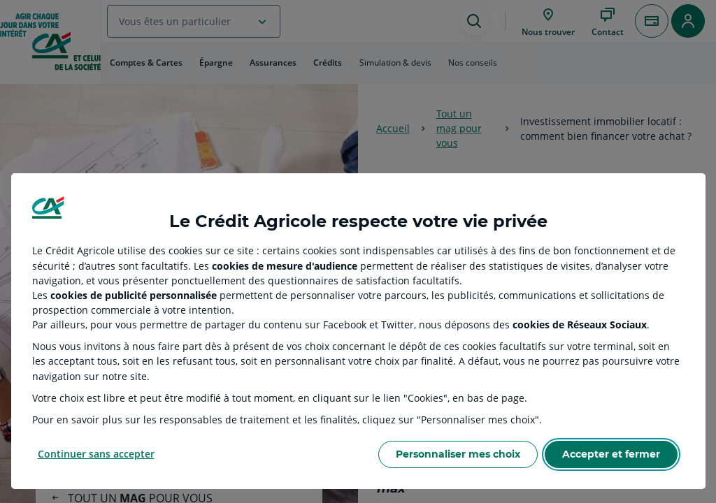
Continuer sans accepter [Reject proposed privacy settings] (96, 453)
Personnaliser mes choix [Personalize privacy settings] (458, 454)
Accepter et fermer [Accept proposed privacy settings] (611, 454)
